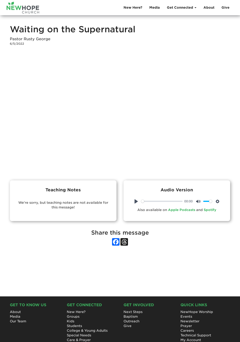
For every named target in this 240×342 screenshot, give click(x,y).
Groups (73, 316)
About (208, 7)
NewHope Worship (196, 312)
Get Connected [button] (181, 7)
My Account (190, 340)
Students (74, 326)
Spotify (210, 210)
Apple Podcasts (181, 210)
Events (186, 316)
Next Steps (133, 312)
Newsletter (189, 321)
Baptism (131, 316)
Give (225, 7)
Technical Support (195, 335)
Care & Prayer (79, 340)
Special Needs (79, 335)
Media (154, 7)
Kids (70, 321)
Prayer (186, 326)
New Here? (133, 7)
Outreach (131, 321)
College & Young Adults (87, 330)
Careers (187, 330)
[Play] (136, 201)
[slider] (162, 201)
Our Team (18, 321)
